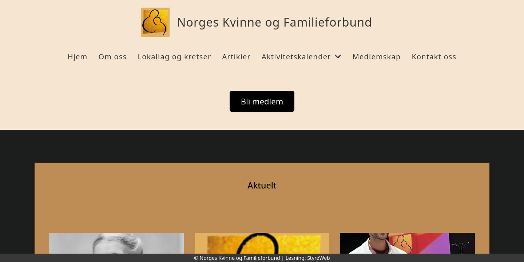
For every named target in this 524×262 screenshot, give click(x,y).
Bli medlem (262, 101)
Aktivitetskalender (302, 56)
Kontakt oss (434, 56)
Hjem (78, 56)
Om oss (112, 56)
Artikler (236, 56)
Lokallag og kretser (174, 56)
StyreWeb (318, 257)
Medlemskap (377, 56)
